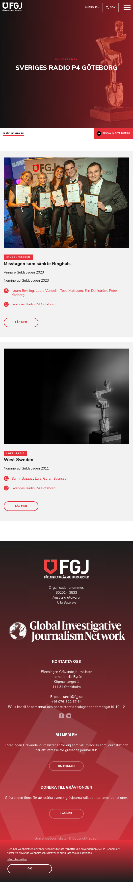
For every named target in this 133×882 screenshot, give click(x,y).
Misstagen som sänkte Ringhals (37, 264)
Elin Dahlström (96, 290)
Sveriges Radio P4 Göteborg (33, 304)
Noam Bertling (23, 290)
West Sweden (18, 460)
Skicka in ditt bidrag (113, 133)
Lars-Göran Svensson (52, 478)
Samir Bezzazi (22, 478)
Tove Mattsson (71, 290)
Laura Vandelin (47, 290)
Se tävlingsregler (13, 133)
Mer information (17, 859)
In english (92, 7)
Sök (110, 7)
